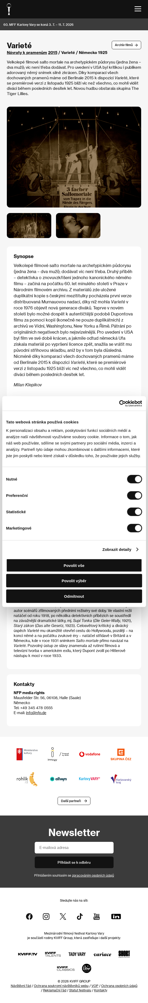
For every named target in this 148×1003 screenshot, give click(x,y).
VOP (94, 985)
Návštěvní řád (21, 985)
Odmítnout (74, 596)
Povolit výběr (74, 581)
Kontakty (100, 990)
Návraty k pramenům (27, 52)
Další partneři (71, 801)
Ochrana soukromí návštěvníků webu (61, 985)
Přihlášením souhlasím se (74, 875)
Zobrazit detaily (117, 549)
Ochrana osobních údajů (119, 985)
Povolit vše (74, 565)
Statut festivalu (80, 990)
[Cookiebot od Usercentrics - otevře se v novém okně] (119, 403)
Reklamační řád (54, 990)
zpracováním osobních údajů (93, 875)
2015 (52, 52)
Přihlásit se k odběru (74, 862)
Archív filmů (124, 45)
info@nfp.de (36, 712)
